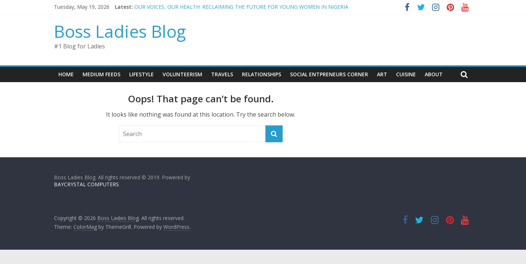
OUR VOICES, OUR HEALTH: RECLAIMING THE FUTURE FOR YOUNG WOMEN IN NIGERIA (241, 6)
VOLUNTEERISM (182, 74)
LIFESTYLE (141, 74)
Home (66, 74)
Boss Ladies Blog (120, 31)
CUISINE (406, 74)
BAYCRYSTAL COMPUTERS (86, 184)
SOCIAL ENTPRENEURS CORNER (329, 74)
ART (382, 74)
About (434, 74)
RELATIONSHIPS (261, 74)
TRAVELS (222, 74)
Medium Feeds (101, 74)
